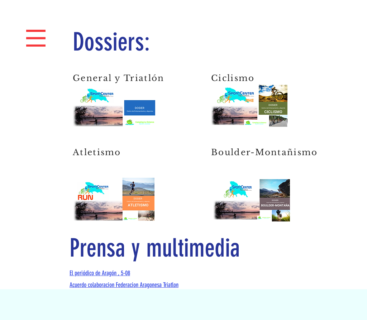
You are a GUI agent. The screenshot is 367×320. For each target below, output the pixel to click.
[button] (36, 38)
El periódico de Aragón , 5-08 (100, 273)
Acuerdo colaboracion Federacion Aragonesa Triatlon (124, 285)
